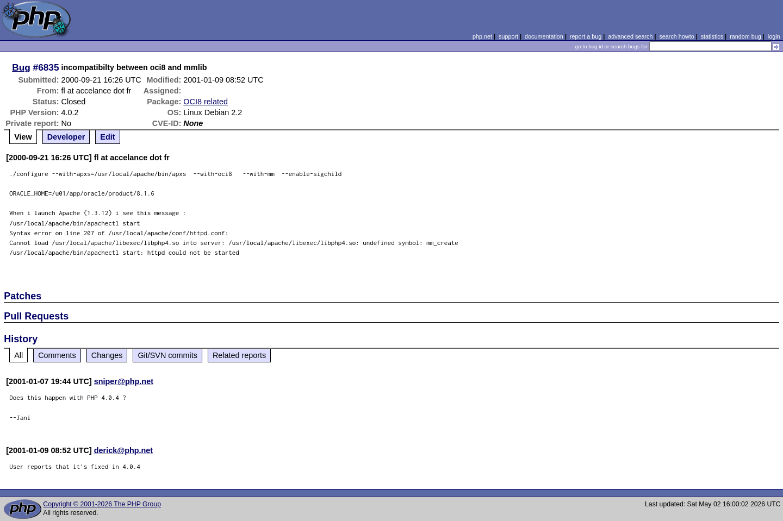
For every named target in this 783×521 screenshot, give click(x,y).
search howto (676, 36)
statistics (712, 36)
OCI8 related (205, 101)
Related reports (239, 355)
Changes (107, 355)
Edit (107, 137)
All (18, 355)
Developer (66, 137)
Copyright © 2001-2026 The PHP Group (102, 504)
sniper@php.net (123, 381)
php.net (482, 36)
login (774, 36)
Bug (21, 67)
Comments (57, 355)
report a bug (585, 36)
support (508, 36)
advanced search (630, 36)
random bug (745, 36)
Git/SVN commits (167, 355)
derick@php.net (123, 450)
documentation (544, 36)
